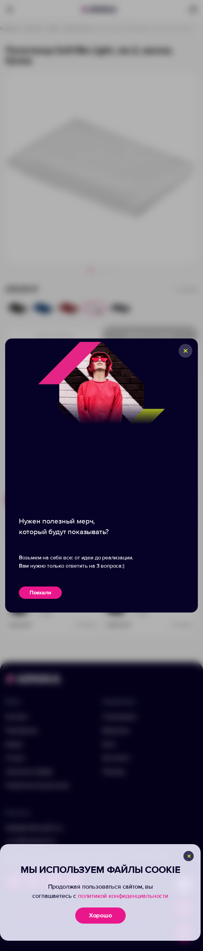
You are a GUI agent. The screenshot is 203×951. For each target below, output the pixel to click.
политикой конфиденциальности (123, 896)
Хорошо (100, 915)
